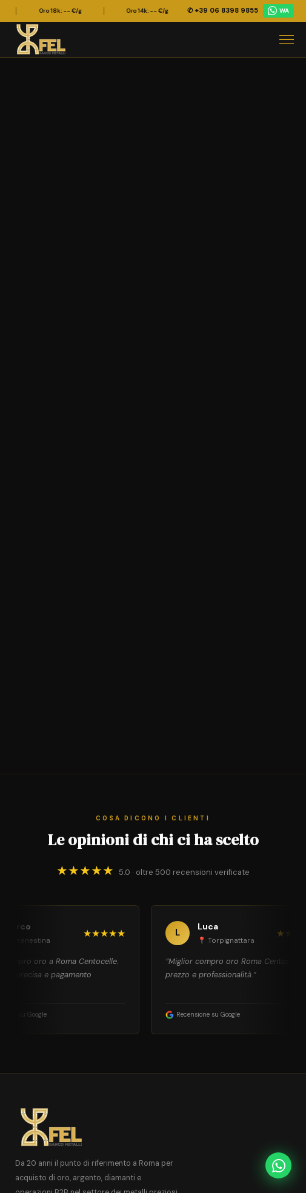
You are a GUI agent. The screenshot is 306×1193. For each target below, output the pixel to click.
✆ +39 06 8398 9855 (222, 10)
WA (278, 10)
